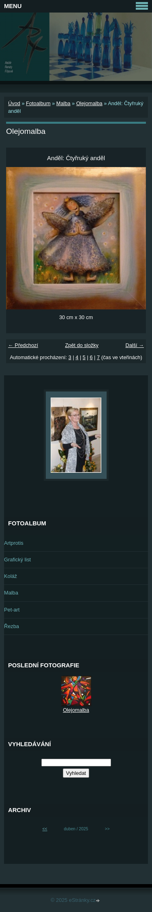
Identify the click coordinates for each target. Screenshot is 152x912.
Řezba (11, 626)
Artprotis (14, 543)
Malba (63, 103)
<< (45, 829)
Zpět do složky (81, 345)
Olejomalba (89, 103)
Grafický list (17, 560)
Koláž (10, 576)
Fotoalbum (38, 103)
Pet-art (11, 610)
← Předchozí (23, 345)
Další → (134, 345)
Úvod (14, 103)
